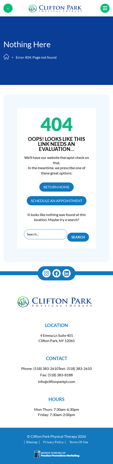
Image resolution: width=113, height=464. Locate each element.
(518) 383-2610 (45, 368)
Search (78, 237)
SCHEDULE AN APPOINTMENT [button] (56, 200)
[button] (8, 8)
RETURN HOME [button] (56, 187)
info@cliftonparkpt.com (56, 381)
